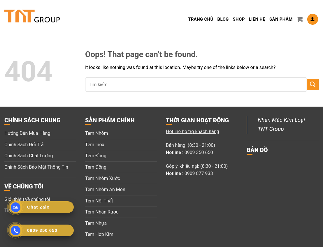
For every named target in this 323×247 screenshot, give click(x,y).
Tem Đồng (95, 155)
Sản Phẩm (281, 19)
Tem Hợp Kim (99, 234)
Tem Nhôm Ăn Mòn (105, 189)
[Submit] (313, 84)
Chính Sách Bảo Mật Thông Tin (36, 167)
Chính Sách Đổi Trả (23, 144)
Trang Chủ (200, 19)
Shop (239, 19)
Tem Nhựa (96, 223)
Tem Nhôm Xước (102, 178)
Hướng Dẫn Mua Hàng (27, 133)
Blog (223, 19)
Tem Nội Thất (99, 201)
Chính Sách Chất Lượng (28, 155)
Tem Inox (94, 144)
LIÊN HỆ (257, 19)
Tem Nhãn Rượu (102, 212)
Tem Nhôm (96, 133)
